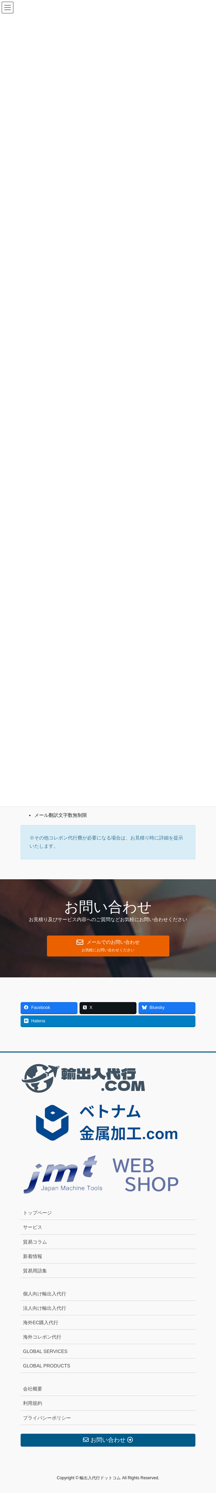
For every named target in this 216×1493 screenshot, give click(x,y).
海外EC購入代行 (40, 1322)
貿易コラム (35, 1242)
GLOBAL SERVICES (45, 1351)
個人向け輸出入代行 (44, 1293)
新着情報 (32, 1256)
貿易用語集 (35, 1270)
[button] (108, 946)
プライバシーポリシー (47, 1418)
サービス (32, 1227)
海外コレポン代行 (42, 1337)
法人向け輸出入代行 (44, 1308)
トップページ (37, 1212)
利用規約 (32, 1403)
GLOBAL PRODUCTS (46, 1365)
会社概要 (32, 1388)
